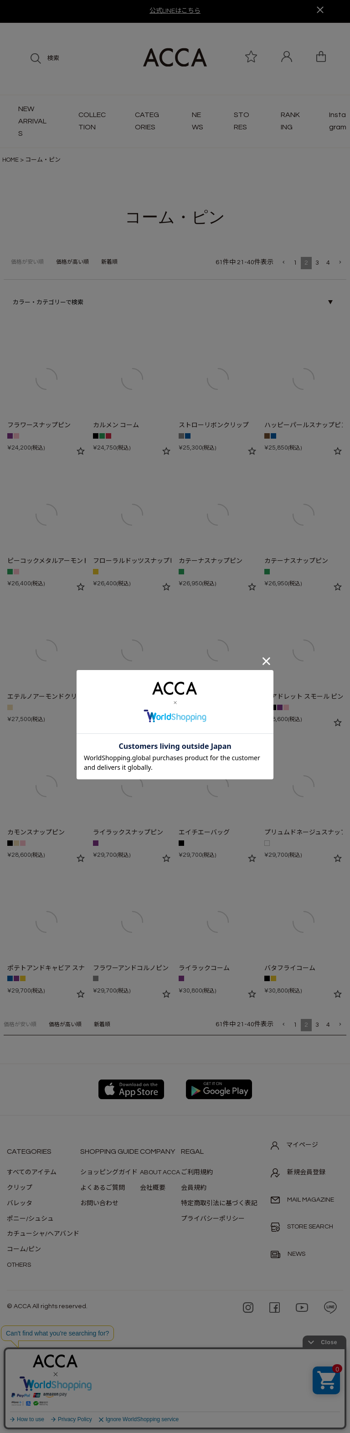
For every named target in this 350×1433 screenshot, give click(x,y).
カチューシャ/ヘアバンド (43, 1234)
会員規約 (193, 1188)
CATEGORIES (147, 121)
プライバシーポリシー (213, 1219)
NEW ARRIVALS (32, 121)
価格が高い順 (72, 262)
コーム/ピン (24, 1249)
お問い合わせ (99, 1203)
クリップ (19, 1188)
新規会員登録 (298, 1172)
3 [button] (317, 263)
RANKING (290, 121)
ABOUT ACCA (160, 1172)
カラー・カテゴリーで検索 (48, 302)
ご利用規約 (197, 1172)
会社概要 (152, 1188)
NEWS (197, 121)
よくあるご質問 (102, 1188)
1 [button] (295, 263)
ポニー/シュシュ (30, 1219)
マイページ (294, 1145)
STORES (241, 121)
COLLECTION (92, 121)
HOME (10, 160)
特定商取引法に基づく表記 (219, 1203)
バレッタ (19, 1203)
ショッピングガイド (109, 1172)
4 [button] (328, 263)
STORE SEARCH (302, 1227)
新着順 (109, 262)
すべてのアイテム (32, 1172)
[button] (283, 262)
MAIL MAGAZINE (302, 1200)
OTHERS (19, 1265)
